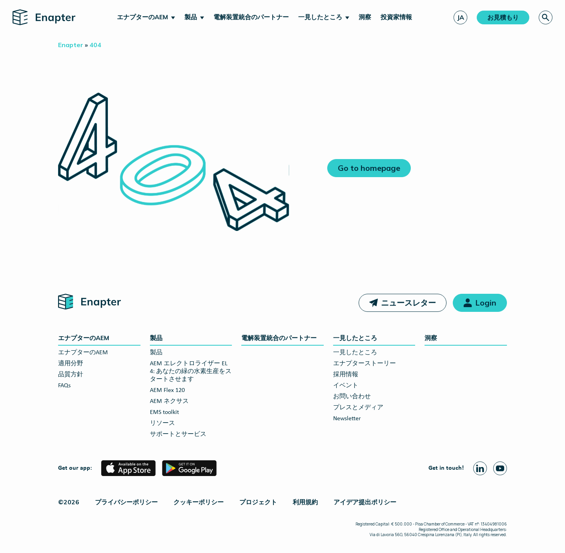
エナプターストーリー (364, 364)
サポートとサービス (178, 434)
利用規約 (305, 502)
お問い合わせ (352, 397)
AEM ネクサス (169, 401)
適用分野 (70, 364)
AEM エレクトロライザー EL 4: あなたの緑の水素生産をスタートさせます (190, 372)
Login (485, 303)
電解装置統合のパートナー (251, 17)
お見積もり (503, 17)
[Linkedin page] (480, 468)
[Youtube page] (500, 468)
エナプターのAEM (142, 17)
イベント (345, 386)
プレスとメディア (358, 408)
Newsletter (347, 419)
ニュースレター (408, 303)
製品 (190, 17)
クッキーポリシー (198, 502)
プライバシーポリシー (126, 502)
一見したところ (320, 17)
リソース (162, 423)
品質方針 (70, 375)
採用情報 (345, 375)
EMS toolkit (164, 412)
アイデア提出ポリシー (365, 502)
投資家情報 (396, 17)
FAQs (64, 386)
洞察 (365, 17)
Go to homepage (369, 168)
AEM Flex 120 (167, 390)
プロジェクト (258, 502)
